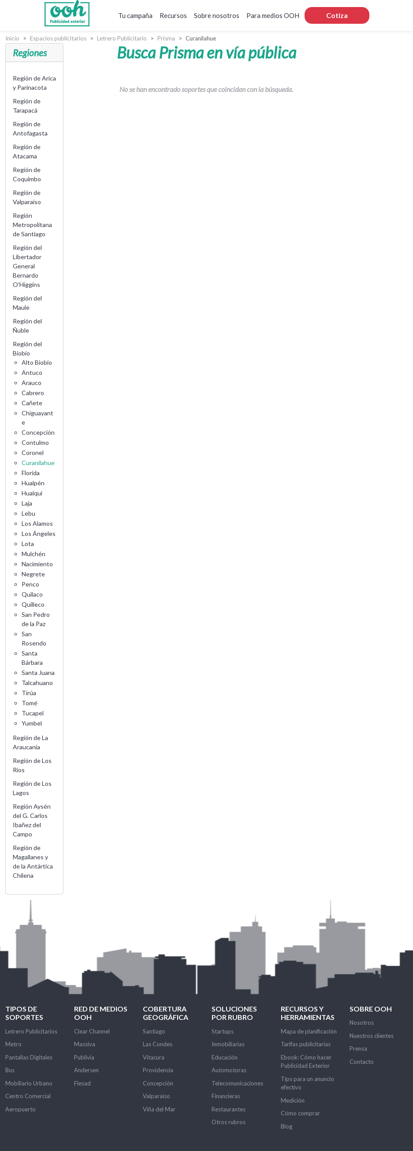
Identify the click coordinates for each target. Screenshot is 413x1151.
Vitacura (153, 1057)
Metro (13, 1044)
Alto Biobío (37, 362)
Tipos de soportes (24, 1012)
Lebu (28, 513)
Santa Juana (38, 672)
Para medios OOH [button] (272, 15)
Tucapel (33, 713)
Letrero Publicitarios (31, 1031)
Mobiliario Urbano (28, 1083)
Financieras (226, 1096)
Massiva (84, 1044)
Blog (286, 1126)
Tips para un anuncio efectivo (307, 1083)
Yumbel (32, 723)
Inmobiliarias (228, 1044)
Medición (293, 1100)
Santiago (154, 1031)
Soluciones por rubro (234, 1012)
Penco (30, 584)
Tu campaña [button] (135, 15)
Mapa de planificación (309, 1031)
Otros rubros (229, 1121)
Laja (27, 503)
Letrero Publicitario (122, 38)
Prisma (166, 38)
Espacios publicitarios (58, 38)
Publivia (84, 1057)
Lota (28, 543)
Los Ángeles (39, 533)
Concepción (38, 432)
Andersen (86, 1070)
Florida (31, 473)
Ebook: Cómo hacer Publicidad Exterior (306, 1062)
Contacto (362, 1061)
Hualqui (32, 493)
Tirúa (29, 692)
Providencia (158, 1070)
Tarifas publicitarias (306, 1044)
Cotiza (337, 15)
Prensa (358, 1048)
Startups (223, 1031)
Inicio (12, 38)
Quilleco (33, 604)
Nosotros (362, 1022)
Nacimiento (37, 564)
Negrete (33, 574)
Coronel (33, 452)
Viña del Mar (159, 1109)
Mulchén (33, 553)
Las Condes (157, 1044)
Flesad (82, 1083)
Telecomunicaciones (237, 1083)
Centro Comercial (28, 1096)
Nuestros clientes (372, 1035)
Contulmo (35, 442)
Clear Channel (92, 1031)
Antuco (32, 372)
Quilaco (32, 594)
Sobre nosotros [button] (216, 15)
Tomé (29, 703)
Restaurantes (229, 1109)
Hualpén (33, 483)
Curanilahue (38, 462)
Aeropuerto (20, 1109)
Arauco (31, 382)
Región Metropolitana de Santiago (32, 225)
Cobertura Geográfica (165, 1012)
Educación (225, 1057)
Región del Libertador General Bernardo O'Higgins (27, 266)
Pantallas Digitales (28, 1057)
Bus (10, 1070)
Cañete (32, 403)
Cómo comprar (300, 1113)
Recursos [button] (173, 15)
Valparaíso (156, 1096)
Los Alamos (37, 523)
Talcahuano (37, 682)
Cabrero (33, 392)
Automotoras (229, 1070)
